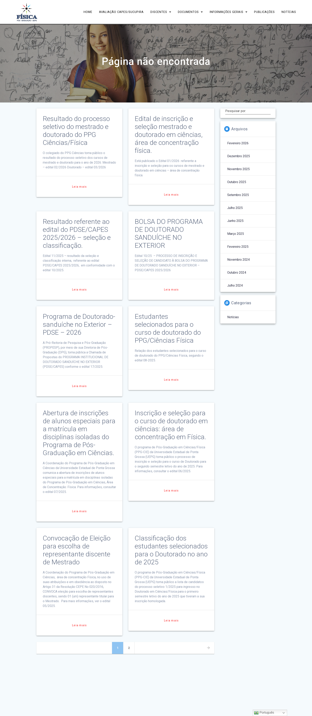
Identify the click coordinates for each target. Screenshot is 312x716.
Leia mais (79, 186)
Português (264, 712)
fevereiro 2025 (238, 247)
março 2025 (235, 234)
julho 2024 (235, 285)
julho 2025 (235, 208)
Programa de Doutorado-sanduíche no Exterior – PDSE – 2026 (79, 324)
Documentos (188, 12)
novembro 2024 (238, 259)
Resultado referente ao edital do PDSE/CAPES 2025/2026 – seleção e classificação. (77, 233)
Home (88, 12)
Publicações (264, 12)
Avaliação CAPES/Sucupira (121, 12)
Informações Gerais (226, 12)
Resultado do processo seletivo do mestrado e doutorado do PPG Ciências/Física (76, 130)
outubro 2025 (236, 182)
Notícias (289, 12)
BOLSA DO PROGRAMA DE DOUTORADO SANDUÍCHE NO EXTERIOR (169, 233)
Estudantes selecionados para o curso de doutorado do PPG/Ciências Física (168, 328)
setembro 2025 (238, 195)
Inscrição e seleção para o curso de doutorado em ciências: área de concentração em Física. (171, 425)
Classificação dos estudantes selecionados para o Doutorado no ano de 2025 (171, 550)
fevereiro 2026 (238, 143)
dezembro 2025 (238, 156)
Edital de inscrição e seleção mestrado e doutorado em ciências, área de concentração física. (169, 134)
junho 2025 (235, 221)
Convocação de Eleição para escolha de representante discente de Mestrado (76, 550)
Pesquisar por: (235, 111)
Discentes (158, 12)
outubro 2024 (236, 272)
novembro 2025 (238, 169)
